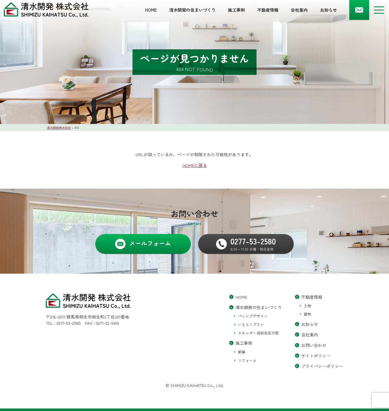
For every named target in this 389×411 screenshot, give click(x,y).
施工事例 (236, 10)
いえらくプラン (251, 324)
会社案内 (299, 10)
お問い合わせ (313, 345)
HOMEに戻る (194, 165)
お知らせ (328, 10)
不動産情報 (267, 10)
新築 (241, 351)
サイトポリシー (316, 355)
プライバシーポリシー (322, 366)
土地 (307, 305)
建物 (307, 314)
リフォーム (247, 360)
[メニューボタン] (379, 10)
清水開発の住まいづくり (192, 10)
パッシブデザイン (253, 316)
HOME (151, 10)
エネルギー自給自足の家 (258, 333)
